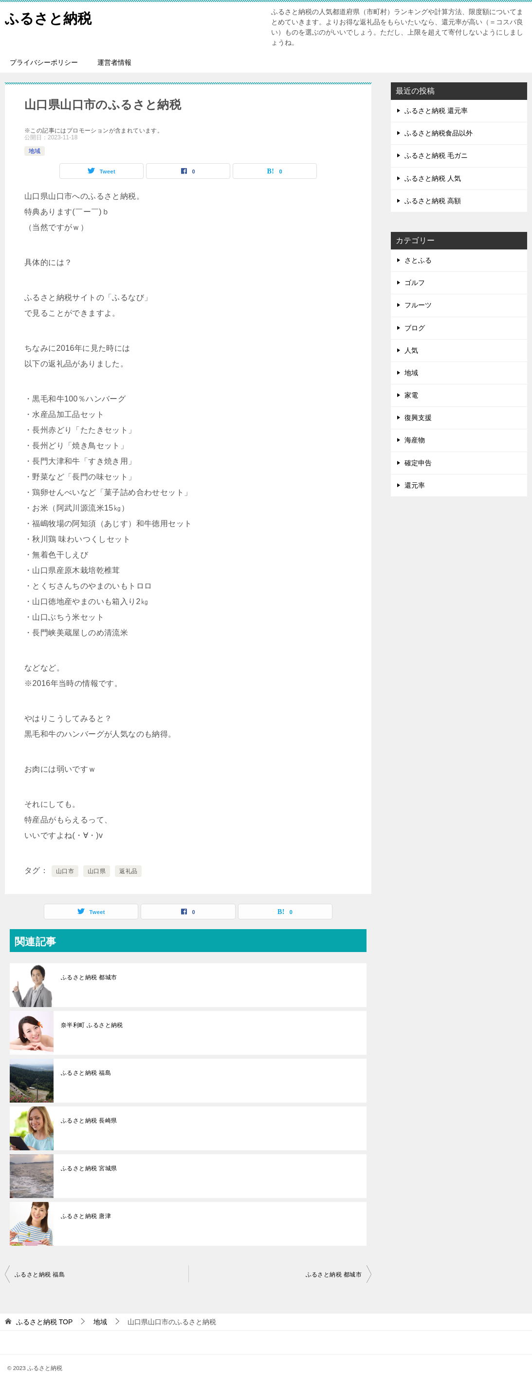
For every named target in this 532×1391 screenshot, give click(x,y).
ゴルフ (414, 282)
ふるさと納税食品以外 (438, 133)
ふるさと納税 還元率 (436, 110)
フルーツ (418, 305)
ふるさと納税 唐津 (86, 1216)
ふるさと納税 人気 (432, 178)
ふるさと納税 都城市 (89, 977)
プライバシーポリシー (44, 62)
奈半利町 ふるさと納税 (92, 1025)
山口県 (97, 871)
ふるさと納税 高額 (432, 201)
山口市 (65, 871)
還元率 (414, 485)
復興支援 (418, 417)
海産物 (414, 440)
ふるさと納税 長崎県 (89, 1120)
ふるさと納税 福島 (86, 1072)
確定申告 (418, 463)
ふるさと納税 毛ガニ (436, 155)
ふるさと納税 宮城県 (89, 1168)
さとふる (418, 260)
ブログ (414, 328)
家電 (411, 395)
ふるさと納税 (49, 17)
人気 (411, 350)
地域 (34, 151)
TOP (44, 1322)
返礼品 (128, 871)
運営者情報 (114, 62)
